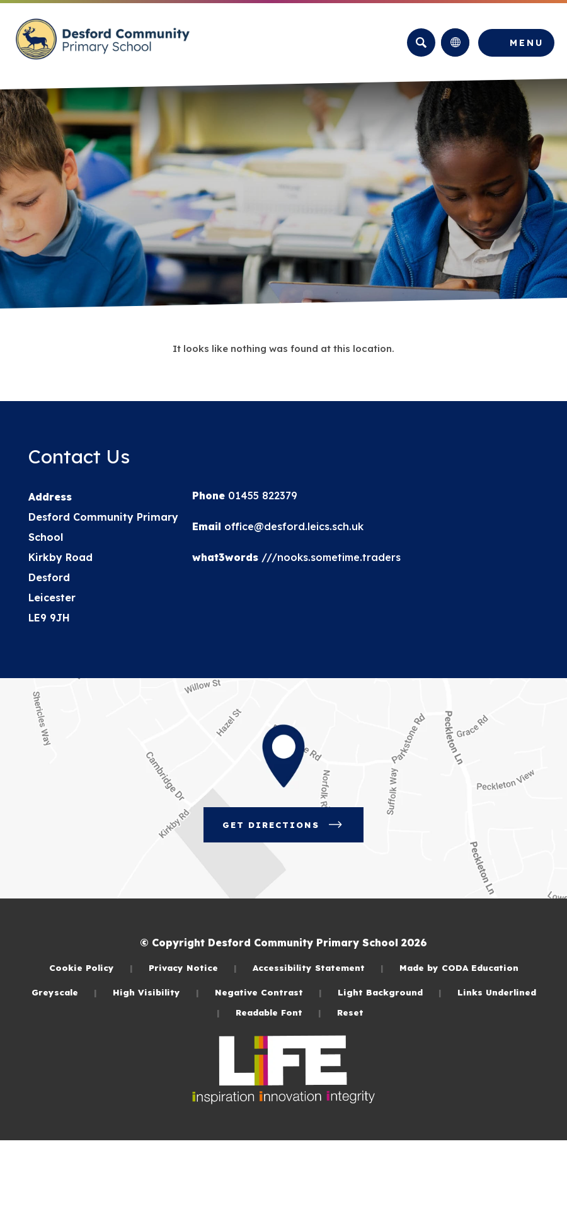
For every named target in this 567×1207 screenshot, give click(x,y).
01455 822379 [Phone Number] (261, 495)
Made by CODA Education (458, 967)
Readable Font (278, 1012)
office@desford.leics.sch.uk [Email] (292, 526)
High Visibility (156, 992)
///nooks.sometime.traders (329, 557)
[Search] (421, 42)
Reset (350, 1012)
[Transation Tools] (455, 42)
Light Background (390, 992)
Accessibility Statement (318, 967)
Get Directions (293, 829)
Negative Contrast (268, 992)
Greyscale (64, 992)
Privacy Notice (193, 967)
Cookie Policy (91, 967)
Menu (527, 42)
